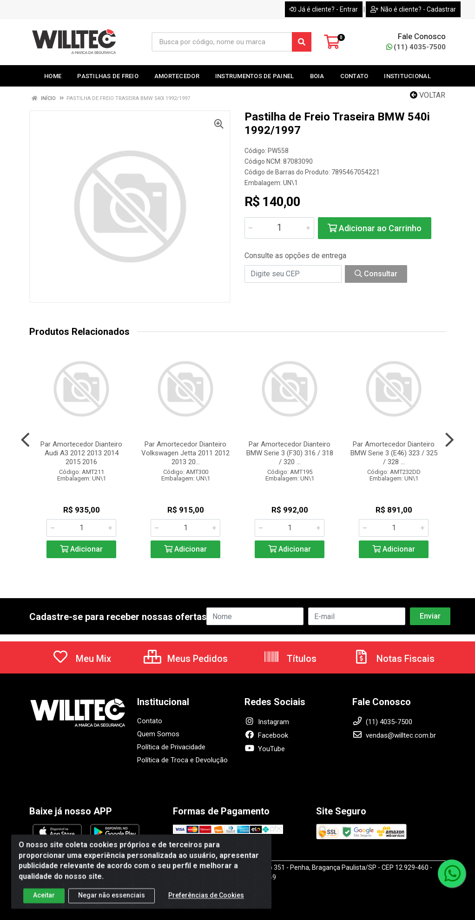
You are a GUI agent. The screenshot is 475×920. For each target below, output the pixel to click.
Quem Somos (158, 734)
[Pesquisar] (301, 42)
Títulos (290, 658)
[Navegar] (25, 440)
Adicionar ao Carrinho (375, 228)
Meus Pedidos (186, 658)
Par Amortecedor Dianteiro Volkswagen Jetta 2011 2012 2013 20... (185, 453)
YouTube (264, 749)
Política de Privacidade (171, 747)
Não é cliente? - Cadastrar (413, 9)
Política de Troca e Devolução (182, 760)
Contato (149, 721)
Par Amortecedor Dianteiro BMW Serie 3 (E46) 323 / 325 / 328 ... (393, 453)
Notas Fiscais (394, 658)
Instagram (266, 722)
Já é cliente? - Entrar (324, 9)
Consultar (376, 273)
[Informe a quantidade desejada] (279, 228)
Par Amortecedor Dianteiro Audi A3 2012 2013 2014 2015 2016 (81, 453)
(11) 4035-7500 (416, 47)
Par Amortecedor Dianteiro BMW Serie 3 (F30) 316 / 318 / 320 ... (289, 453)
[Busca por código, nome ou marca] (222, 42)
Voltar (427, 95)
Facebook (266, 735)
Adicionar (81, 549)
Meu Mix (81, 658)
